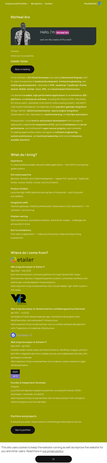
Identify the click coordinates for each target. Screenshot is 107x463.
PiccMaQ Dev (90, 3)
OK (53, 459)
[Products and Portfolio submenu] (28, 3)
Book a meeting (22, 69)
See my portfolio (23, 429)
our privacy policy (53, 451)
